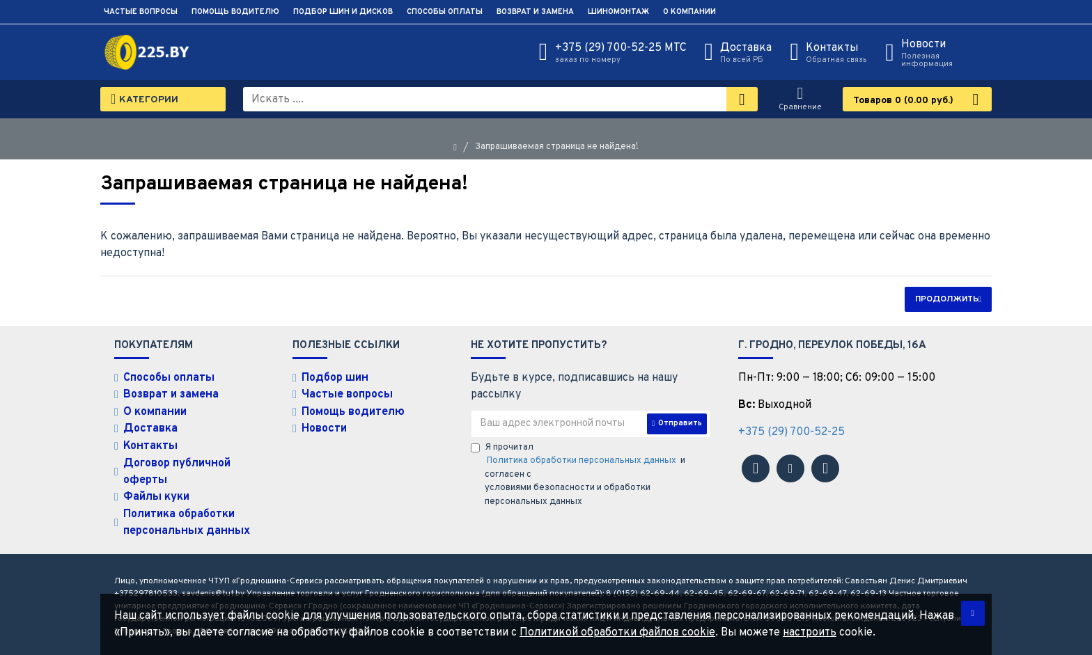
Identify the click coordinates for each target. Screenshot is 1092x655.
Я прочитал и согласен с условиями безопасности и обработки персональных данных (578, 474)
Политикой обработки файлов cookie (617, 633)
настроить (809, 633)
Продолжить (946, 299)
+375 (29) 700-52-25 (791, 432)
